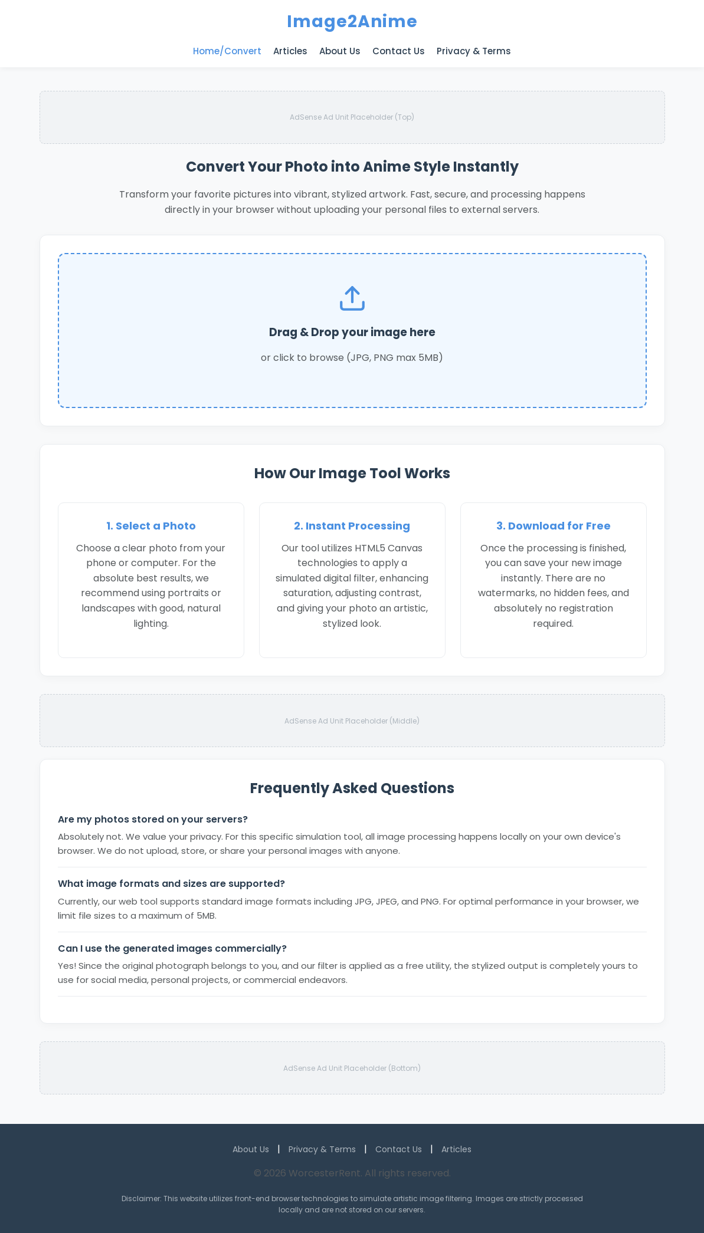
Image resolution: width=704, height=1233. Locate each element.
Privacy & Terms (474, 51)
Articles (290, 51)
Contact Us (398, 51)
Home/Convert (227, 51)
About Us (340, 51)
